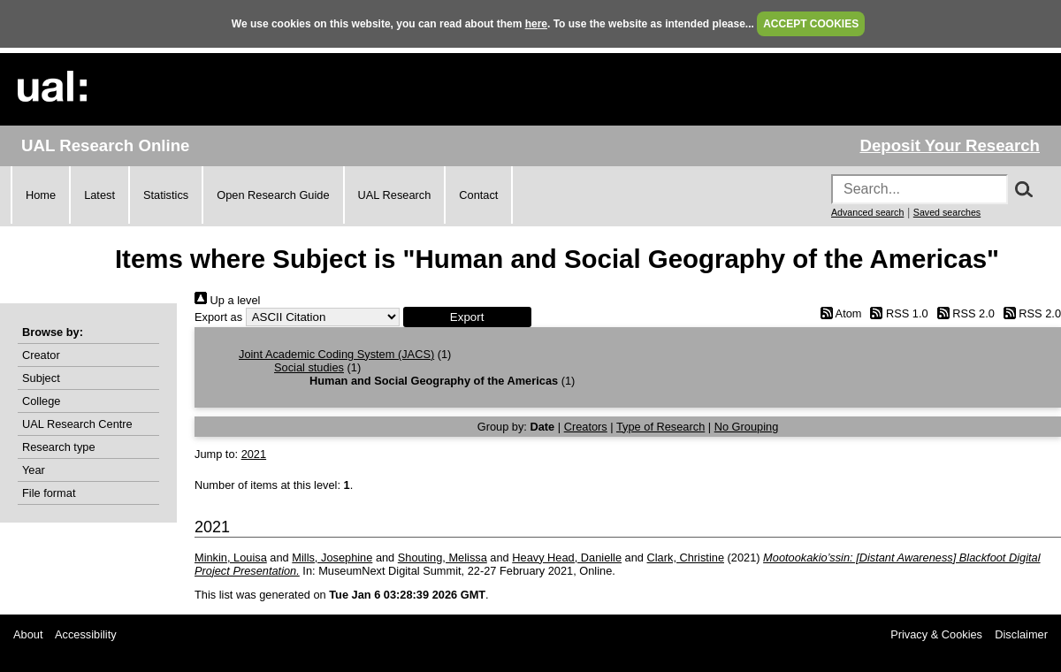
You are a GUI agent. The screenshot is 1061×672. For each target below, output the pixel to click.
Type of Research (660, 426)
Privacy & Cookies (936, 634)
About (27, 634)
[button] (467, 317)
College (41, 401)
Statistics (165, 195)
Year (33, 470)
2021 (253, 454)
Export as (218, 317)
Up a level (227, 300)
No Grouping (746, 426)
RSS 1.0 (896, 313)
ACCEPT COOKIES (811, 24)
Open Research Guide (273, 195)
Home (41, 195)
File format (48, 493)
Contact (478, 195)
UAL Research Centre (77, 424)
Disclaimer (1021, 634)
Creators (585, 426)
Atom (837, 313)
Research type (58, 447)
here (536, 24)
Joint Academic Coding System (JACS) (336, 354)
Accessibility (86, 634)
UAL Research (394, 195)
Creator (41, 355)
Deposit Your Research (949, 145)
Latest (99, 195)
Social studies (309, 367)
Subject (41, 378)
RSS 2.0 (963, 313)
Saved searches (947, 212)
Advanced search (867, 212)
